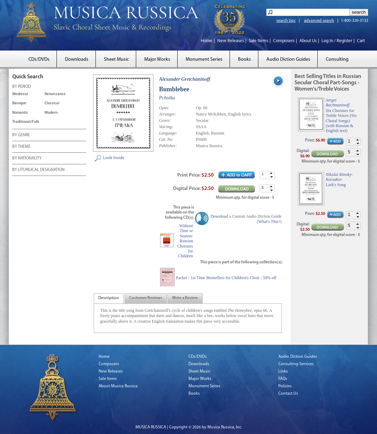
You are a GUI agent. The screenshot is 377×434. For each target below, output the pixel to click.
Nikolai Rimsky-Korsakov (339, 177)
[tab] (109, 298)
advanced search (319, 21)
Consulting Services (296, 364)
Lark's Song (336, 184)
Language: (168, 133)
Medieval (20, 94)
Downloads (76, 59)
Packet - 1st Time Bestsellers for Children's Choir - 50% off (226, 277)
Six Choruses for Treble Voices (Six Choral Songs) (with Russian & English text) (341, 120)
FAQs (282, 379)
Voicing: (166, 126)
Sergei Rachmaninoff (337, 102)
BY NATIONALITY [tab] (26, 159)
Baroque (19, 103)
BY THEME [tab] (21, 147)
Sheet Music (116, 59)
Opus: (164, 107)
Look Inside (113, 158)
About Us (308, 41)
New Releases (230, 41)
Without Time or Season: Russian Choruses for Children (185, 240)
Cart (361, 41)
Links (283, 371)
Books (244, 59)
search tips (286, 21)
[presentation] (108, 298)
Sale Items (258, 41)
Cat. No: (166, 139)
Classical (52, 103)
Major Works (157, 59)
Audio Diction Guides (288, 59)
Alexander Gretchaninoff (184, 79)
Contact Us (288, 394)
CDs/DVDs (38, 59)
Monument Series (204, 59)
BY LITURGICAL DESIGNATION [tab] (38, 170)
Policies (285, 386)
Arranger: (167, 114)
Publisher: (168, 145)
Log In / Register (337, 41)
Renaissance (55, 94)
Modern (51, 113)
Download (219, 216)
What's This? (269, 221)
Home (206, 41)
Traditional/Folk (25, 122)
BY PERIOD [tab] (21, 87)
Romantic (20, 113)
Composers (284, 41)
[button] (271, 173)
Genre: (165, 120)
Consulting (337, 59)
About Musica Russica (118, 386)
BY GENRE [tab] (21, 135)
